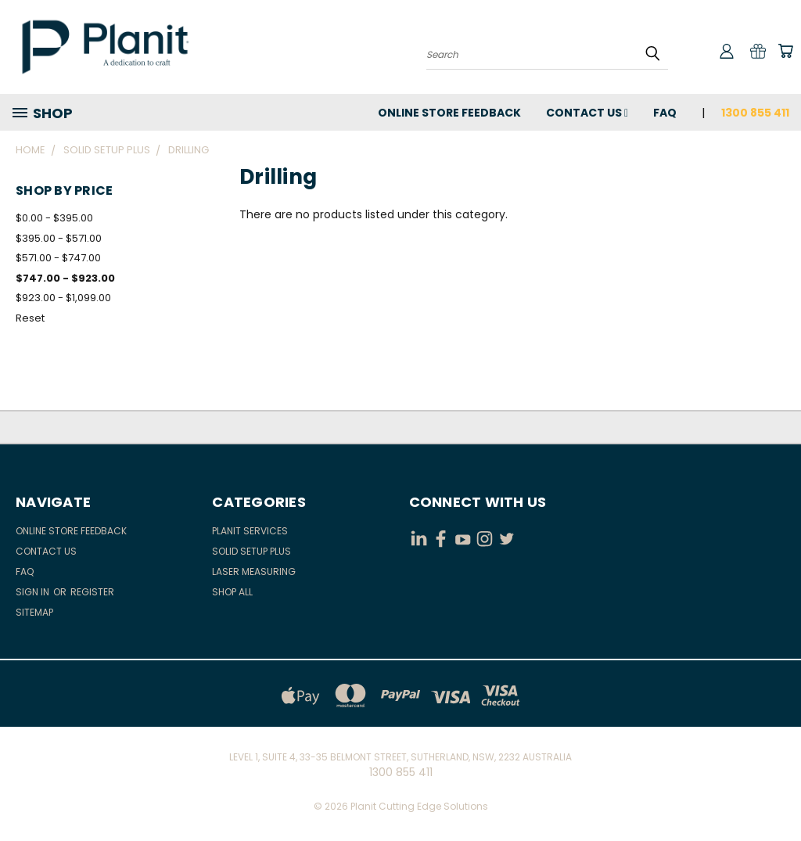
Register (92, 591)
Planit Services (250, 530)
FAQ (665, 112)
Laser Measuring (254, 571)
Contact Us (587, 112)
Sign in (34, 591)
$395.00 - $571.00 (59, 238)
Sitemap (34, 612)
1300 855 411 (755, 112)
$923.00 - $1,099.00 (63, 297)
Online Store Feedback (449, 112)
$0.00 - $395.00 (54, 217)
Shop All (232, 591)
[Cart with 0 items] (785, 51)
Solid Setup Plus (251, 551)
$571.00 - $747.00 (58, 257)
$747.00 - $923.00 (65, 278)
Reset (30, 318)
